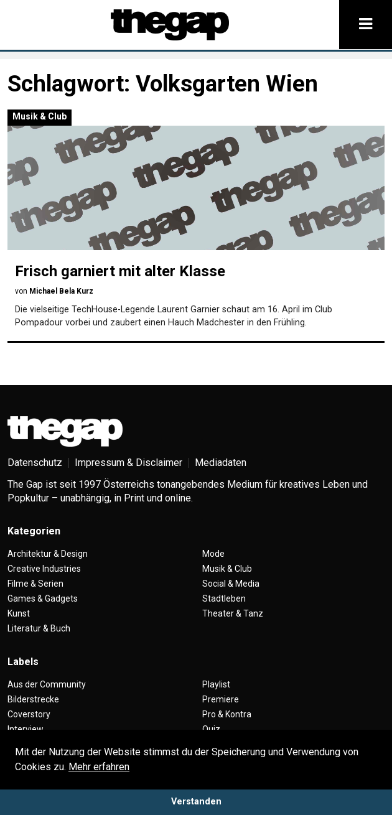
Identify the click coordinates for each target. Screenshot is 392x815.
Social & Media (230, 584)
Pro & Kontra (226, 714)
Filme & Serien (35, 584)
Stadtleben (224, 598)
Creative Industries (44, 569)
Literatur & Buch (38, 628)
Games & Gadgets (42, 598)
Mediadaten (220, 462)
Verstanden (196, 801)
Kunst (18, 613)
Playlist (216, 684)
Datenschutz (34, 462)
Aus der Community (46, 684)
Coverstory (28, 714)
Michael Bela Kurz (61, 291)
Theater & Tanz (232, 613)
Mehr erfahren (98, 767)
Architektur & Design (47, 554)
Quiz (211, 729)
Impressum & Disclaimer (128, 462)
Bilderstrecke (33, 699)
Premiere (220, 699)
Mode (213, 554)
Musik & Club (39, 116)
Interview (25, 729)
